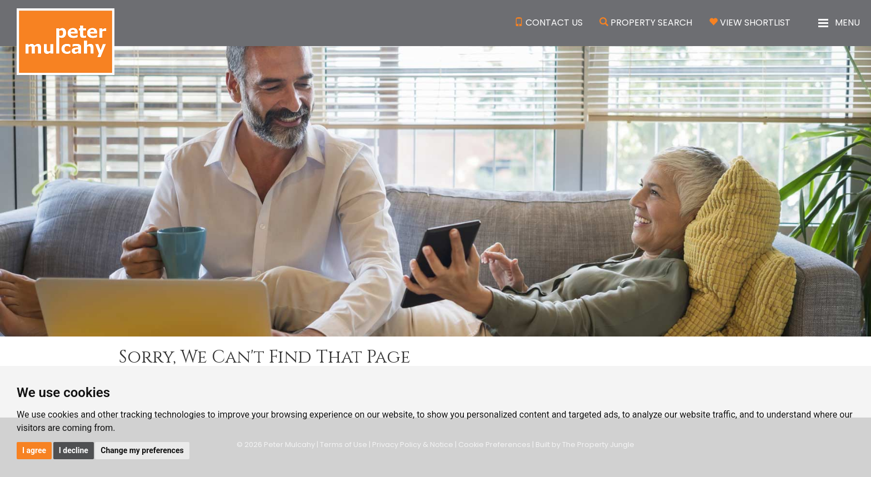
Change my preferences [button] (142, 450)
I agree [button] (34, 450)
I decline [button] (73, 450)
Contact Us (554, 22)
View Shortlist (755, 22)
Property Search (651, 22)
